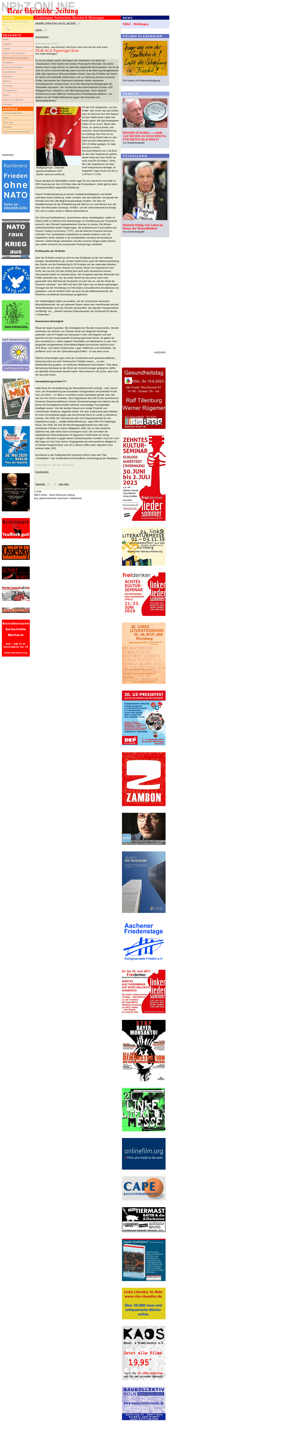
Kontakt (7, 127)
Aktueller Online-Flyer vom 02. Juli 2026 (55, 23)
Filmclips (8, 86)
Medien (7, 81)
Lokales (7, 44)
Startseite (40, 484)
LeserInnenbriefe (12, 113)
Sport (6, 95)
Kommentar (9, 72)
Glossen (7, 76)
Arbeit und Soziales (14, 53)
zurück (38, 30)
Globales (8, 62)
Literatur (7, 104)
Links (6, 118)
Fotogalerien (10, 90)
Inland (6, 49)
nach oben (63, 484)
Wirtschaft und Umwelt (15, 58)
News (6, 39)
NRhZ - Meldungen (136, 24)
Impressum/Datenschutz (16, 132)
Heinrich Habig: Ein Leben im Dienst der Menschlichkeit (143, 226)
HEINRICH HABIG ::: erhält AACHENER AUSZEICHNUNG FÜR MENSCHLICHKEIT (144, 136)
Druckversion (42, 37)
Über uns (8, 122)
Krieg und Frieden (13, 67)
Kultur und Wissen (13, 100)
